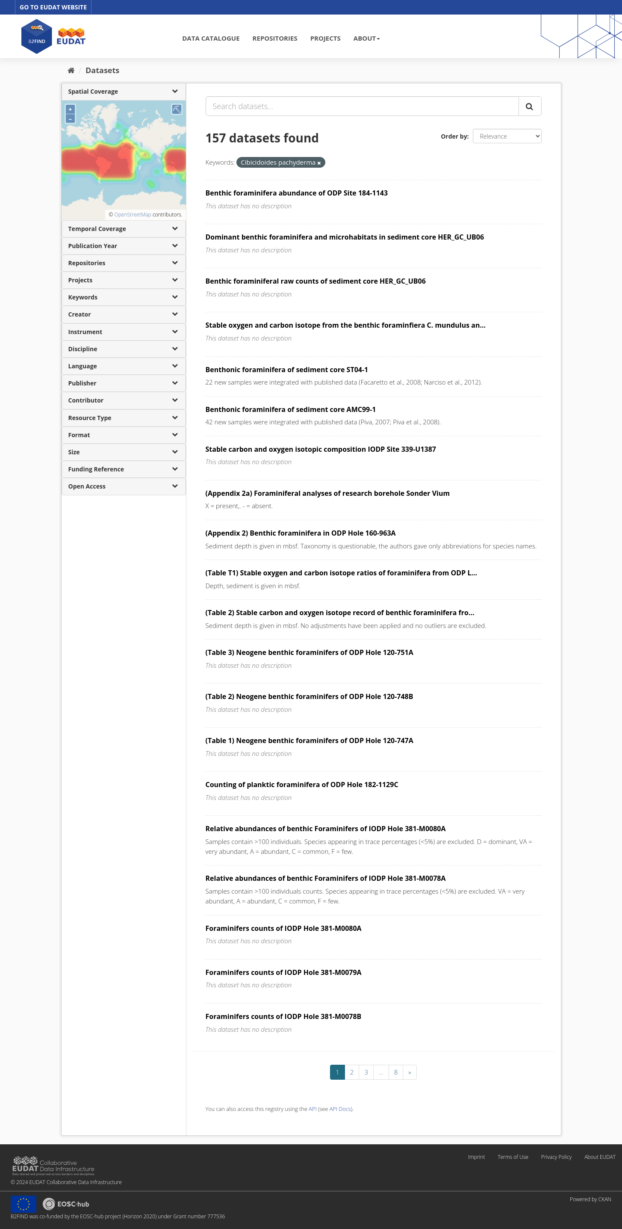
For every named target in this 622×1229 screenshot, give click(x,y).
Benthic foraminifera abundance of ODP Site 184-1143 (297, 193)
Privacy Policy (556, 1157)
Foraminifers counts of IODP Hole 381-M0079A (284, 972)
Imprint (476, 1157)
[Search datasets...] (362, 106)
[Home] (71, 70)
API (312, 1109)
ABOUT (367, 38)
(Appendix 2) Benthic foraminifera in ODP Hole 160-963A (301, 533)
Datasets (102, 70)
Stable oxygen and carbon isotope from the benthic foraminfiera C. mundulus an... (346, 325)
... (381, 1072)
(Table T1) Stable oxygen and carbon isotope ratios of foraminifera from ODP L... (342, 572)
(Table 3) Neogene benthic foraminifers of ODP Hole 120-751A (309, 652)
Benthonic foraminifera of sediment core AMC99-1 (291, 409)
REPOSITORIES (275, 38)
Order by (454, 136)
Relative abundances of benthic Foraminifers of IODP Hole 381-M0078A (326, 878)
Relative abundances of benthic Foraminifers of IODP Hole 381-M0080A (326, 828)
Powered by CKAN (590, 1199)
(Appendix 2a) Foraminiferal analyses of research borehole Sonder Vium (328, 493)
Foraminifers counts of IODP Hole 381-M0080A (284, 928)
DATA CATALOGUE (210, 38)
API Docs (340, 1109)
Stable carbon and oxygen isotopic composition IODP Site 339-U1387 (321, 449)
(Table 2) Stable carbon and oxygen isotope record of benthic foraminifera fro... (340, 612)
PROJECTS (325, 38)
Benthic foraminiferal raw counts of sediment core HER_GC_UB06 (316, 281)
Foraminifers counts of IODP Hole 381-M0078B (284, 1016)
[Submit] (530, 106)
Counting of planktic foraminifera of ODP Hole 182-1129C (302, 784)
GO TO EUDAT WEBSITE (53, 7)
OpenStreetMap (132, 214)
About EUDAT (600, 1157)
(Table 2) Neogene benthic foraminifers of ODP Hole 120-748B (309, 696)
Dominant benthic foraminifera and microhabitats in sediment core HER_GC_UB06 (345, 237)
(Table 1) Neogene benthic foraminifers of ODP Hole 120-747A (309, 740)
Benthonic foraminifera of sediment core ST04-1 (287, 369)
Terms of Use (513, 1157)
